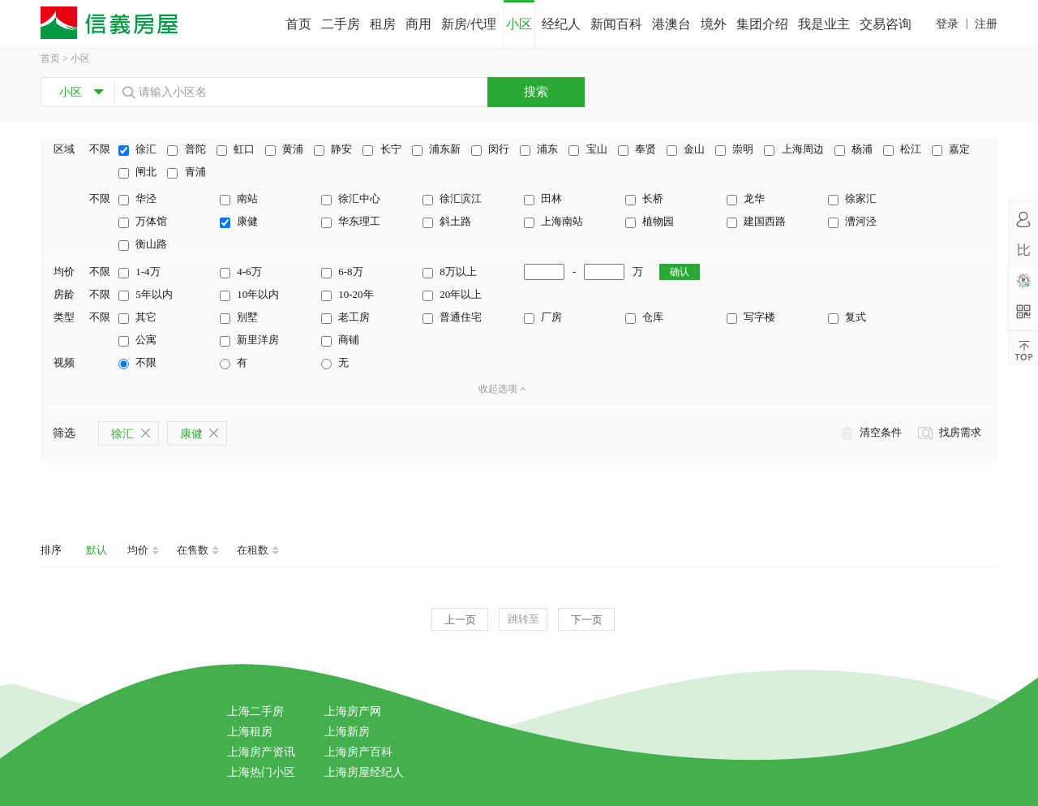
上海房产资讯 (261, 752)
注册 (986, 24)
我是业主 (824, 24)
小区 (519, 24)
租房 (383, 24)
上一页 (460, 620)
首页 (298, 24)
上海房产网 (352, 711)
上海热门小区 (261, 772)
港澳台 (671, 24)
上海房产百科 (358, 752)
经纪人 (561, 24)
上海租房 (249, 732)
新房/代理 (468, 24)
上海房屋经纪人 (364, 772)
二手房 (340, 24)
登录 (947, 24)
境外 (714, 24)
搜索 (536, 91)
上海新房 (347, 732)
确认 (679, 272)
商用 (418, 24)
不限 (99, 149)
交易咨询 (885, 24)
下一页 (587, 620)
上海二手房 (255, 711)
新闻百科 (616, 24)
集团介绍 (762, 24)
